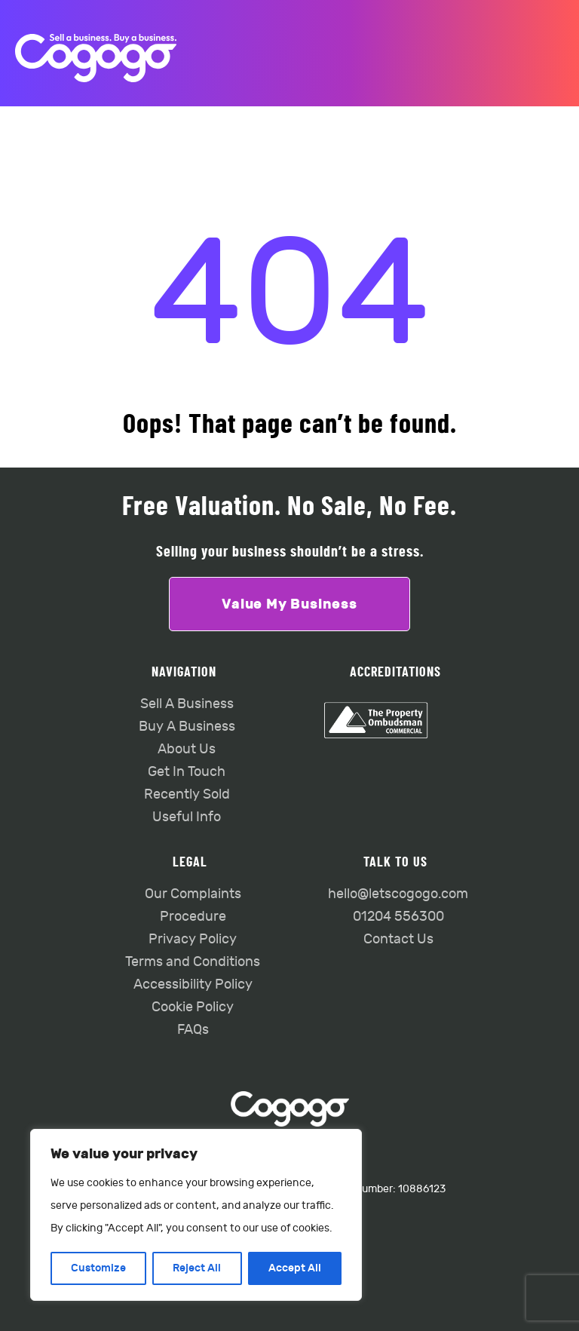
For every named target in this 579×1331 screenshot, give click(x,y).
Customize (98, 1268)
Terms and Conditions (192, 962)
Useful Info (186, 817)
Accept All (294, 1268)
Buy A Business (187, 727)
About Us (187, 749)
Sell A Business (187, 704)
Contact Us (398, 939)
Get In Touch (186, 772)
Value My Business (289, 604)
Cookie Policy (193, 1007)
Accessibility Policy (193, 984)
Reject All (197, 1268)
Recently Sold (187, 794)
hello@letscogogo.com (398, 894)
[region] (196, 1215)
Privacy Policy (193, 939)
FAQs (193, 1030)
